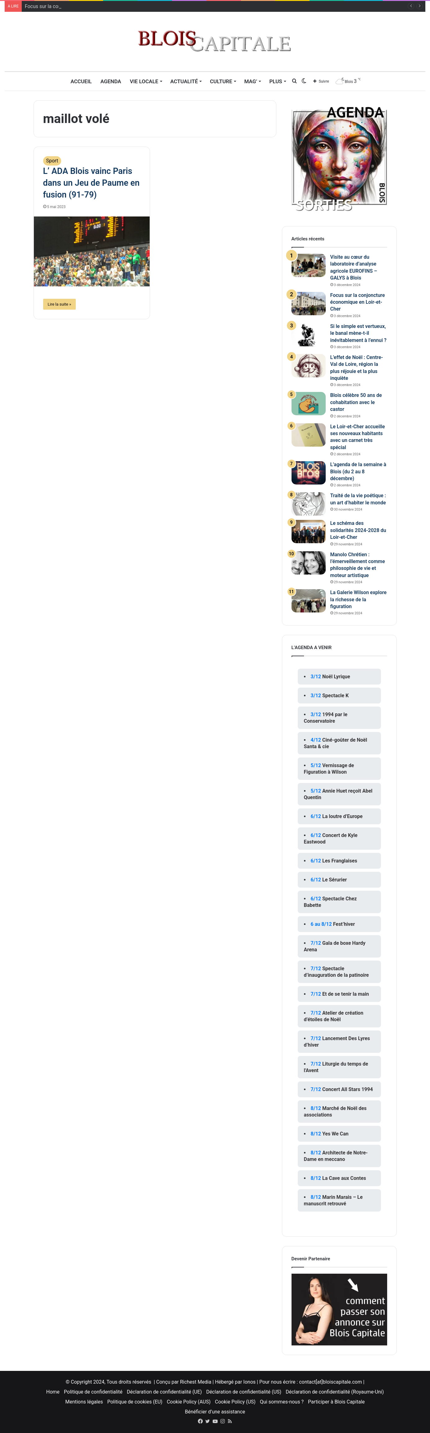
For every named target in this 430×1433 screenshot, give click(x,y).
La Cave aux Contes (344, 1178)
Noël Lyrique (336, 677)
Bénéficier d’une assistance (215, 1412)
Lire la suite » (59, 304)
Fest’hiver (344, 924)
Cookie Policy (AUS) (188, 1402)
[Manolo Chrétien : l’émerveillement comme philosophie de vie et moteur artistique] (309, 563)
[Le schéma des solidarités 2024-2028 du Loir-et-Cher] (309, 531)
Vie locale (144, 81)
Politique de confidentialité (93, 1392)
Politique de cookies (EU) (134, 1402)
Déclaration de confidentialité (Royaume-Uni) (335, 1392)
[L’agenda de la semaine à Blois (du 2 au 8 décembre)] (309, 472)
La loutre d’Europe (342, 816)
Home (53, 1392)
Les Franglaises (339, 861)
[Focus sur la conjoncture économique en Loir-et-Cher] (309, 303)
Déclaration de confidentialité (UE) (164, 1392)
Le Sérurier (334, 880)
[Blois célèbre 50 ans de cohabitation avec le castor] (309, 403)
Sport (52, 161)
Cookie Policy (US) (235, 1402)
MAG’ (250, 81)
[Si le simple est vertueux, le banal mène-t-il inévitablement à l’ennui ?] (309, 334)
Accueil (81, 81)
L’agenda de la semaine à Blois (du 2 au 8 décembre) (358, 471)
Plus (275, 81)
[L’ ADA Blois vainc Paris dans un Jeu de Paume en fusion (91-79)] (92, 251)
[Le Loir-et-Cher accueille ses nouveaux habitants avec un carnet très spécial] (309, 435)
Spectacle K (335, 695)
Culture (221, 81)
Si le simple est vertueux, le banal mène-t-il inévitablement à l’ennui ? (358, 333)
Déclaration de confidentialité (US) (243, 1392)
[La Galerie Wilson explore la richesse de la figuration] (309, 600)
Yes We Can (335, 1134)
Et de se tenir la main (345, 994)
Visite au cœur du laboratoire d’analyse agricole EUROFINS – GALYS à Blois (107, 6)
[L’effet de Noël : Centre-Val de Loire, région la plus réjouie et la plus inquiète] (309, 365)
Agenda (110, 81)
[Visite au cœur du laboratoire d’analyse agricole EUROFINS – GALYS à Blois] (309, 265)
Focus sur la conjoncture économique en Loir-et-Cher (357, 302)
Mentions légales (84, 1402)
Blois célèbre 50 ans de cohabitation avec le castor (356, 402)
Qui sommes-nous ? (282, 1402)
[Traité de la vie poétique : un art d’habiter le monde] (309, 504)
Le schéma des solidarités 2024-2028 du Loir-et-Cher (358, 530)
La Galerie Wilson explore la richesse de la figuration (358, 599)
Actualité (184, 81)
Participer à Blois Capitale (336, 1402)
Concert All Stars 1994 (347, 1089)
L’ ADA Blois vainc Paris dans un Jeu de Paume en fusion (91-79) (91, 183)
